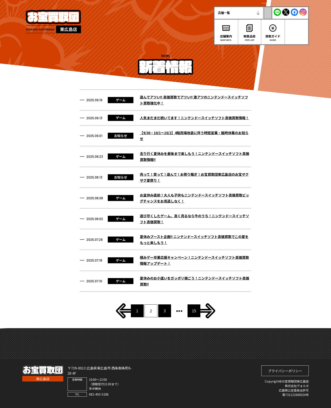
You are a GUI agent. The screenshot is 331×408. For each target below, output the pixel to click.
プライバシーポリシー (285, 370)
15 (194, 310)
